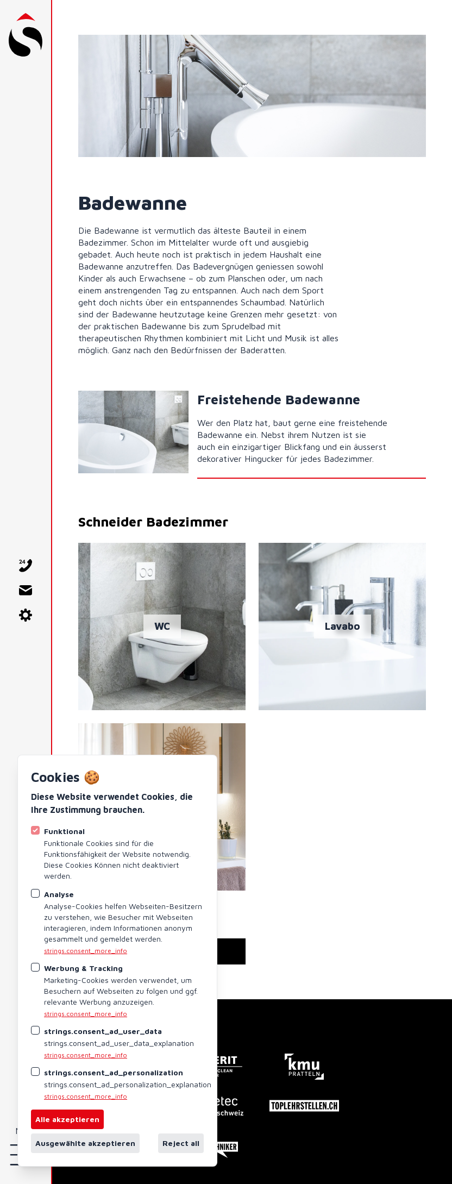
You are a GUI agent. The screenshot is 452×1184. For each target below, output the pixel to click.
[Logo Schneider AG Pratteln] (25, 35)
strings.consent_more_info (85, 951)
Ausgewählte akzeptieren (85, 1143)
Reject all (180, 1143)
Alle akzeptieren (67, 1119)
